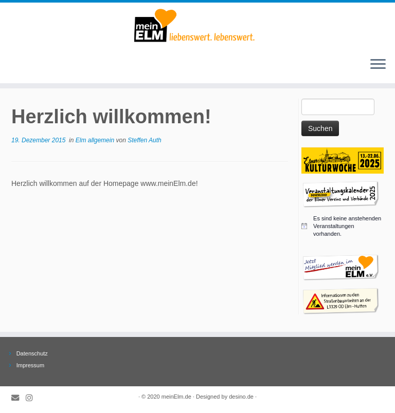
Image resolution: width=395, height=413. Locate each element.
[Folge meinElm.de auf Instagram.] (32, 397)
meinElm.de (176, 396)
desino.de (241, 396)
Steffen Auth (144, 140)
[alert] (342, 226)
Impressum (30, 365)
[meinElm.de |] (197, 26)
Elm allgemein (96, 140)
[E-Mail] (18, 397)
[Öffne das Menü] (378, 64)
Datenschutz (32, 353)
